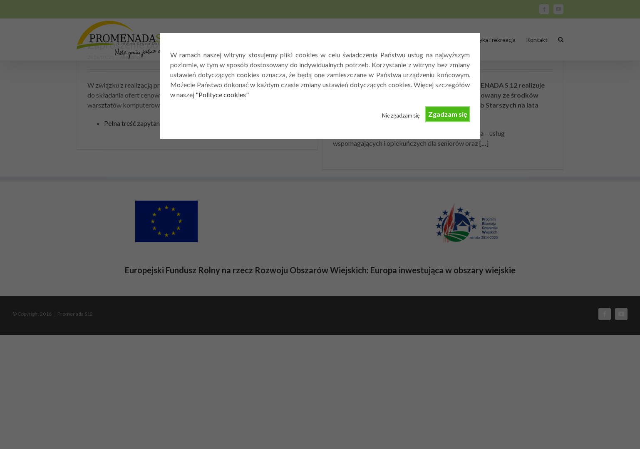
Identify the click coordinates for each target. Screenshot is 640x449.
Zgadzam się (447, 114)
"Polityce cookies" (222, 94)
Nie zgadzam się (401, 115)
